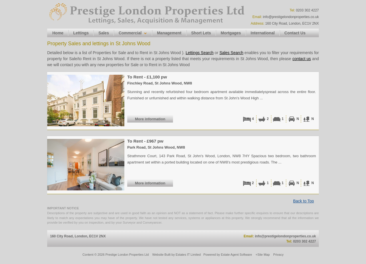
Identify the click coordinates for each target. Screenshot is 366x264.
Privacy (278, 254)
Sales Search (231, 52)
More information (150, 119)
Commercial (130, 33)
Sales (103, 33)
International (263, 33)
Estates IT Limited (188, 254)
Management (169, 33)
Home (57, 33)
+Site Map (263, 254)
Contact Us (295, 33)
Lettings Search (200, 52)
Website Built (161, 254)
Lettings (81, 33)
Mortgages (231, 33)
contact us (302, 58)
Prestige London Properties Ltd (127, 254)
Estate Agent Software (236, 254)
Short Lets (201, 33)
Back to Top (303, 201)
